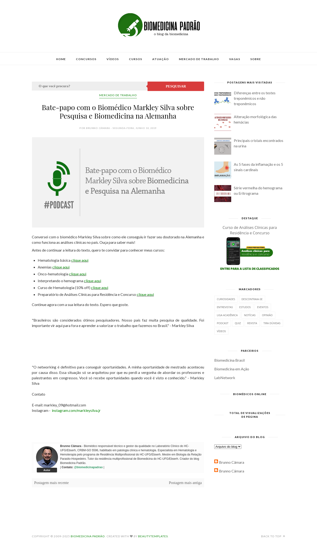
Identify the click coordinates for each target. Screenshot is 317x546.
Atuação (160, 59)
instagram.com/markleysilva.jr (76, 410)
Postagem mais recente (51, 483)
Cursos (135, 59)
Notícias (249, 315)
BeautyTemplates (153, 536)
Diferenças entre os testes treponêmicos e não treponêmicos (255, 98)
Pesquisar (176, 86)
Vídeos (113, 59)
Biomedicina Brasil (229, 360)
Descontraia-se (252, 299)
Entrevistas (225, 307)
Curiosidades (226, 299)
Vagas (234, 59)
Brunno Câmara (231, 462)
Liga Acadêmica (227, 315)
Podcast (222, 323)
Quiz (238, 323)
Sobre (255, 59)
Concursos (86, 59)
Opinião (267, 315)
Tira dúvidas (271, 323)
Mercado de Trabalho (199, 59)
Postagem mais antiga (185, 483)
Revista (252, 323)
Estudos (245, 307)
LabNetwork (224, 377)
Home (61, 59)
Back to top (273, 536)
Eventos (262, 307)
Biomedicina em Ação (231, 369)
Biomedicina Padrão (88, 536)
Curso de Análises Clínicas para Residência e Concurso (249, 230)
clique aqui (79, 260)
